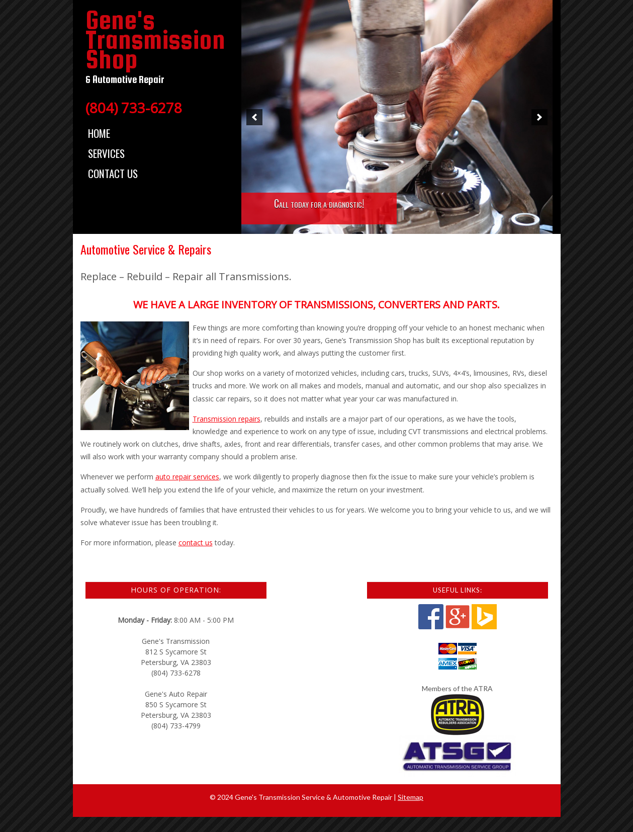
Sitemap (410, 797)
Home (99, 133)
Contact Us (113, 173)
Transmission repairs (226, 419)
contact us (195, 542)
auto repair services (187, 476)
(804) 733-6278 (133, 107)
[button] (254, 117)
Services (106, 153)
